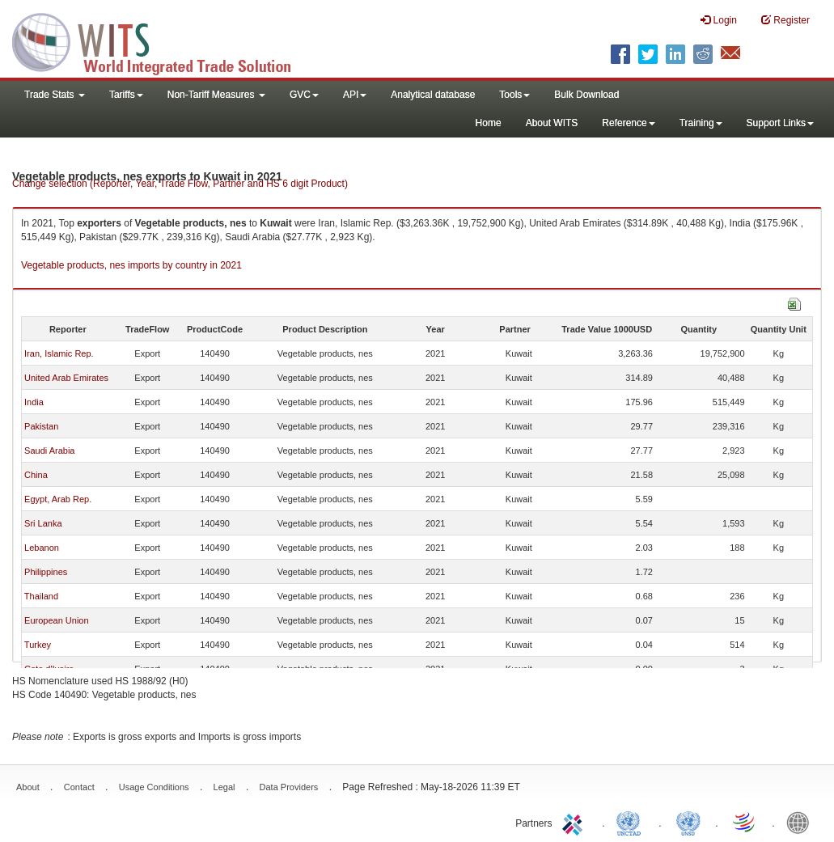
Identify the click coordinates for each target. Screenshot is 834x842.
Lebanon (41, 547)
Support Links (780, 123)
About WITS (552, 123)
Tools (514, 94)
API (354, 94)
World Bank (801, 822)
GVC (304, 94)
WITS (162, 40)
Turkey (37, 644)
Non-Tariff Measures (216, 94)
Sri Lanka (42, 523)
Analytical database (433, 94)
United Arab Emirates (66, 378)
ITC (575, 822)
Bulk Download (586, 94)
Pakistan (41, 426)
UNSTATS (688, 822)
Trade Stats (54, 94)
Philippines (45, 572)
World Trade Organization (745, 822)
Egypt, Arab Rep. (57, 499)
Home (489, 123)
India (34, 402)
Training (700, 123)
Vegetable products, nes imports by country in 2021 (131, 265)
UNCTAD (632, 822)
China (36, 475)
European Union (56, 620)
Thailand (41, 596)
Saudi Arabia (49, 450)
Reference (628, 123)
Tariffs (126, 94)
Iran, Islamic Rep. (59, 353)
